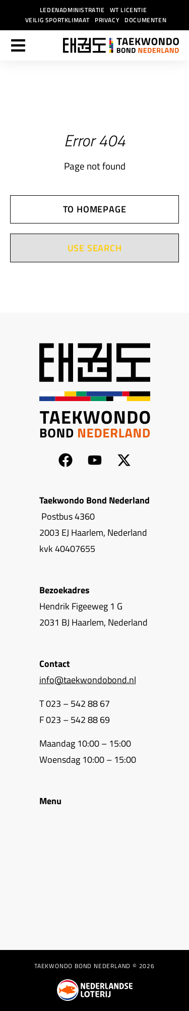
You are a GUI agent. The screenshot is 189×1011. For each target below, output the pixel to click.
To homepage (95, 209)
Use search (95, 248)
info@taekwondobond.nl (87, 680)
